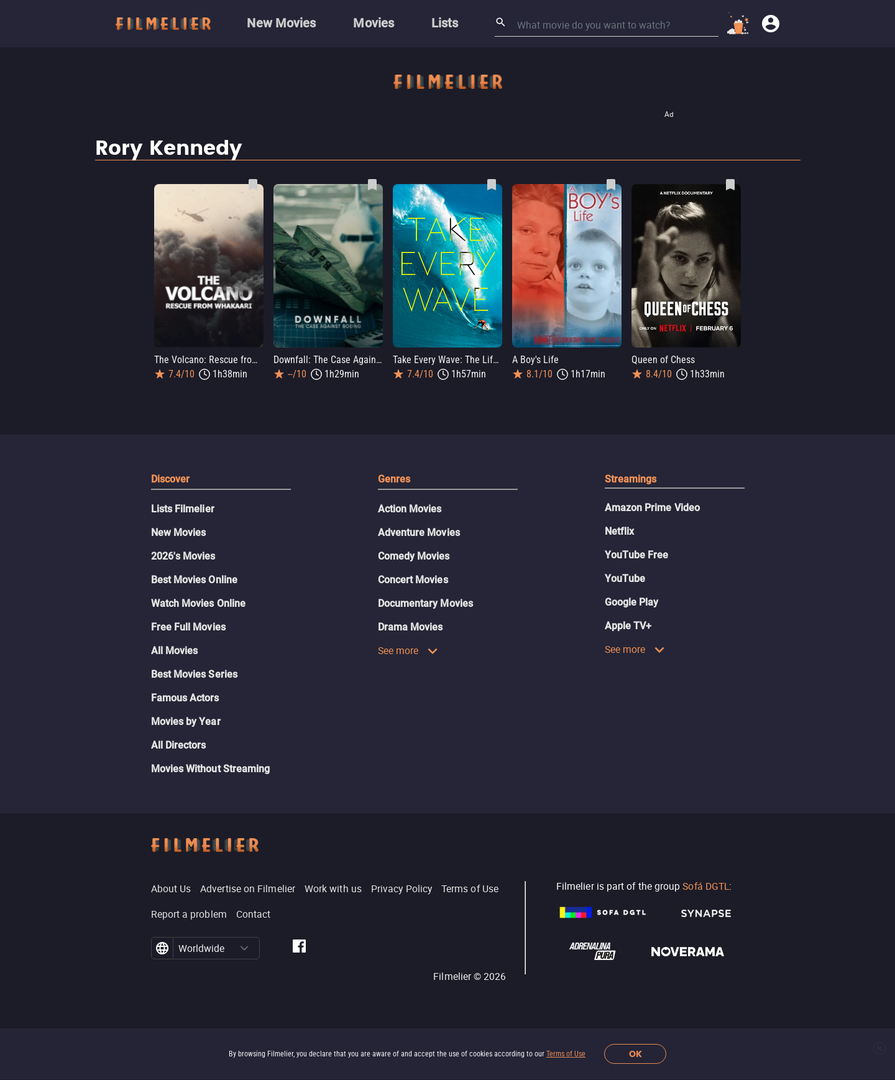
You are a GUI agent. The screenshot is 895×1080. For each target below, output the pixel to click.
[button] (244, 948)
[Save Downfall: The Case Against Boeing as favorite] (372, 184)
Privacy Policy (401, 888)
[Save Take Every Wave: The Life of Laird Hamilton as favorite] (491, 184)
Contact (253, 914)
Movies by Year (186, 721)
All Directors (178, 745)
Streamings (631, 479)
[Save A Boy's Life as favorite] (611, 184)
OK (635, 1054)
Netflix (620, 531)
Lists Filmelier (182, 509)
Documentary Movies (425, 603)
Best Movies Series (194, 674)
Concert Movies (413, 580)
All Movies (174, 651)
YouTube (625, 578)
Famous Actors (185, 698)
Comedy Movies (414, 556)
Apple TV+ (628, 626)
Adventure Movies (419, 532)
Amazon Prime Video (652, 508)
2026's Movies (183, 556)
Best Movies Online (194, 580)
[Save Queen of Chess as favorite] (730, 184)
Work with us (333, 888)
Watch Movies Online (198, 603)
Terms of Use (565, 1054)
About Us (171, 888)
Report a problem (189, 914)
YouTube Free (637, 555)
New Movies (178, 532)
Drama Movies (410, 627)
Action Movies (410, 509)
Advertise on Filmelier (247, 888)
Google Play (632, 602)
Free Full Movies (188, 627)
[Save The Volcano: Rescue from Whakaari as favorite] (253, 184)
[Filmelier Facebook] (299, 948)
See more (408, 650)
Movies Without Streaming (210, 769)
